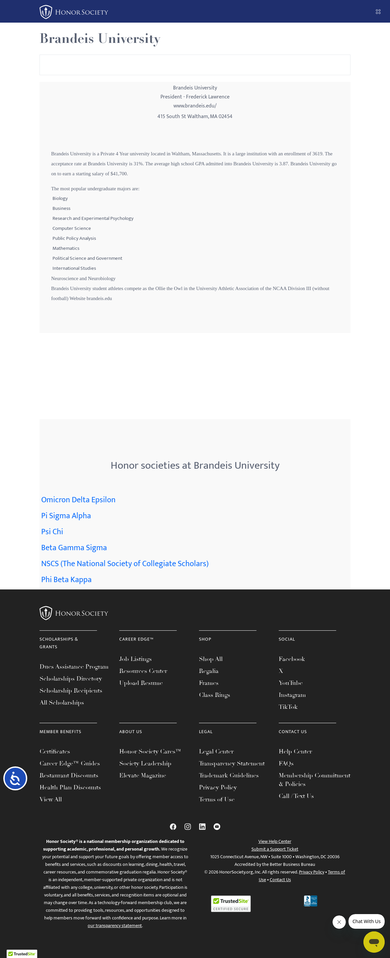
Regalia (209, 671)
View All (51, 799)
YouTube (291, 683)
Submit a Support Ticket (274, 849)
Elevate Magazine (142, 775)
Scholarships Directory (71, 678)
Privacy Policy (218, 787)
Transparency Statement (232, 763)
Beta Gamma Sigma (74, 548)
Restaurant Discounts (69, 775)
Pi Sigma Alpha (66, 516)
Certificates (55, 751)
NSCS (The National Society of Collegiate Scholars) (125, 563)
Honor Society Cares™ (150, 751)
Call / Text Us (296, 796)
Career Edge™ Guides (70, 763)
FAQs (286, 763)
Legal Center (216, 751)
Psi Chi (52, 532)
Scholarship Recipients (71, 690)
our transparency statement (115, 925)
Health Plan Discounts (70, 787)
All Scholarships (62, 702)
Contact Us (280, 879)
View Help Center (274, 841)
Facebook (292, 659)
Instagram (292, 695)
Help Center (295, 751)
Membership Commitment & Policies (314, 780)
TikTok (288, 707)
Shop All (211, 659)
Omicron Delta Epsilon (78, 500)
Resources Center (143, 671)
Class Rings (214, 695)
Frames (209, 683)
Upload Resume (141, 683)
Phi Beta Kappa (66, 579)
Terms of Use (217, 799)
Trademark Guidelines (229, 775)
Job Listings (135, 659)
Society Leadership (145, 763)
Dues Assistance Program (74, 666)
